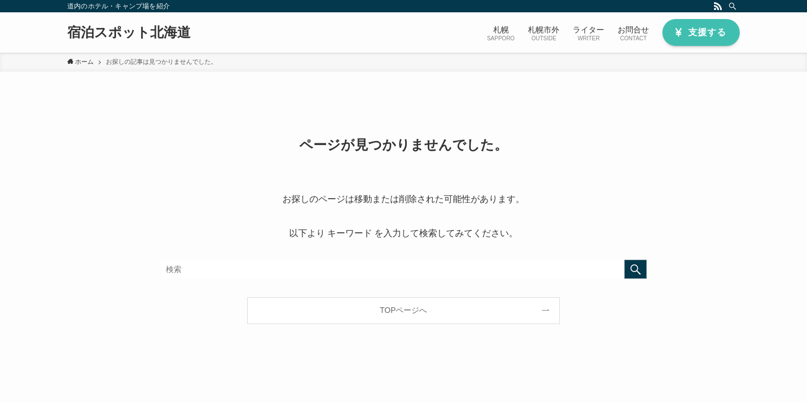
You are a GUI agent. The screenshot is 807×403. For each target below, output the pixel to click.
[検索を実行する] (635, 269)
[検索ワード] (403, 269)
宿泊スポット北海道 (129, 32)
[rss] (718, 6)
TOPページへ (404, 310)
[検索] (732, 6)
